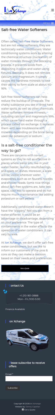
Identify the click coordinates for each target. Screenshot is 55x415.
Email (9, 374)
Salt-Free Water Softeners (35, 41)
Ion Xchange (13, 242)
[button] (46, 23)
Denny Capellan (33, 407)
